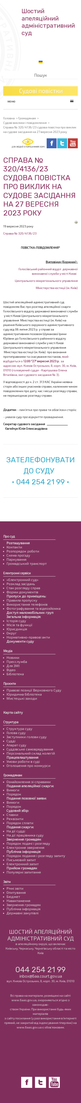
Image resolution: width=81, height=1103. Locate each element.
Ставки (12, 814)
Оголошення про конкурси (28, 765)
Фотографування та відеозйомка (33, 608)
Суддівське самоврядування (29, 749)
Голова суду (16, 733)
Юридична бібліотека (24, 694)
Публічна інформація (23, 851)
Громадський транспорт (26, 563)
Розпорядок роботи (22, 551)
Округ (11, 633)
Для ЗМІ (13, 666)
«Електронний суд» (22, 580)
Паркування (16, 559)
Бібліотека (15, 674)
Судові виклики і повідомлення (25, 123)
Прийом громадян (21, 868)
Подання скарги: (20, 827)
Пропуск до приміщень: (26, 596)
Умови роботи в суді (23, 761)
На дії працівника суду (25, 835)
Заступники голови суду (26, 737)
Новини (12, 657)
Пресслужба (16, 661)
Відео (11, 670)
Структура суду (19, 728)
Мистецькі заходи (21, 698)
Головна (9, 118)
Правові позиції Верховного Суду (33, 690)
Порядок (13, 794)
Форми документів (22, 592)
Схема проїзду (18, 555)
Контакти (14, 547)
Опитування (16, 892)
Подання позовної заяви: (26, 798)
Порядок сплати (19, 823)
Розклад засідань (20, 584)
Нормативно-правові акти (28, 637)
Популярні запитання (23, 872)
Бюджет (13, 896)
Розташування (18, 543)
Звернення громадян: (23, 839)
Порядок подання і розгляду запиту (35, 856)
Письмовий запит (21, 860)
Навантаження (18, 901)
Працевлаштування (22, 757)
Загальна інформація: (23, 617)
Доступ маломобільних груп (29, 612)
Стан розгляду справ (23, 588)
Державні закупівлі (22, 913)
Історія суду (16, 621)
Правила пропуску (21, 600)
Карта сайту (13, 712)
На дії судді (15, 831)
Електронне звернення (25, 847)
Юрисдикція (16, 629)
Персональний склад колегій (30, 753)
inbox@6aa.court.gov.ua (40, 976)
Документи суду (20, 641)
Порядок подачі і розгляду (28, 843)
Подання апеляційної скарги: (30, 786)
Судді (10, 741)
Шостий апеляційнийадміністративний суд (48, 22)
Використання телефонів (27, 604)
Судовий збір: (17, 810)
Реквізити (14, 819)
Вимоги (12, 790)
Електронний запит (22, 864)
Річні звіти (14, 888)
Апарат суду (16, 745)
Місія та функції (19, 625)
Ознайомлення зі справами (28, 782)
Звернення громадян (23, 905)
